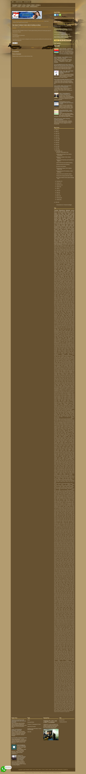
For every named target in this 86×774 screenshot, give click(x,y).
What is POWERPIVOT (68, 505)
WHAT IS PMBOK (68, 493)
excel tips (64, 554)
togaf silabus (69, 282)
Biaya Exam (65, 304)
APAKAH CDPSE (71, 291)
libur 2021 (70, 610)
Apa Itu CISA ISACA (68, 292)
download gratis (64, 225)
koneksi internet (67, 607)
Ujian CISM (57, 491)
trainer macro (60, 677)
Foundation (68, 369)
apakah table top (57, 514)
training (72, 210)
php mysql (68, 633)
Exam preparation (60, 238)
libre (66, 610)
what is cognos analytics (65, 707)
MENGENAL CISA (57, 414)
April (57, 194)
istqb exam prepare (68, 586)
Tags (61, 40)
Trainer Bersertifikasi (65, 463)
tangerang (72, 221)
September (59, 184)
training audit (69, 688)
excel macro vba (57, 232)
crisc (70, 238)
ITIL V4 (73, 390)
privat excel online (71, 640)
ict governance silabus (69, 580)
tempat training (68, 226)
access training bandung (68, 508)
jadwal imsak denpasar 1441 (59, 590)
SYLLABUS (65, 243)
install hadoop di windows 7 (64, 584)
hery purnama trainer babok (58, 576)
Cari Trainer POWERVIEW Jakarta (67, 335)
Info (58, 392)
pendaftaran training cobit (63, 628)
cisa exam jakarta (70, 534)
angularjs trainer (65, 512)
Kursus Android (65, 267)
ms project (59, 240)
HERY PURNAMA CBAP (70, 370)
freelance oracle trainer (59, 561)
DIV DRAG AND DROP (66, 358)
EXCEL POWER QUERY (67, 366)
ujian (71, 215)
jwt (61, 605)
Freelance (56, 228)
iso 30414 (62, 586)
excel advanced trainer (59, 552)
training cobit (61, 690)
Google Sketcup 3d (58, 264)
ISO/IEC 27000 (56, 385)
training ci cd (61, 689)
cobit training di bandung (65, 537)
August (58, 186)
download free (60, 278)
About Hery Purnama (31, 726)
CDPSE (72, 238)
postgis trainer (61, 234)
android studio (56, 511)
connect (69, 243)
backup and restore (60, 516)
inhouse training (63, 256)
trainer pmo (65, 681)
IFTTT (55, 211)
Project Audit (62, 433)
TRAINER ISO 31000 (64, 456)
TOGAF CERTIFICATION (70, 455)
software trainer (69, 655)
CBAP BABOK (66, 306)
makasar (65, 281)
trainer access (67, 664)
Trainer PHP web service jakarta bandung (64, 162)
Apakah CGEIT (68, 293)
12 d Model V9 (68, 289)
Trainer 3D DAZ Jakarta (65, 461)
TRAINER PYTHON (57, 458)
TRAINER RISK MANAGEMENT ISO (67, 458)
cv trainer (64, 236)
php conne (55, 633)
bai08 (73, 516)
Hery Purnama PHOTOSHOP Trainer (60, 380)
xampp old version (57, 711)
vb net (58, 704)
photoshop (64, 632)
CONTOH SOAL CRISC (67, 320)
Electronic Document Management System (67, 367)
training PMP (72, 687)
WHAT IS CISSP (71, 492)
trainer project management (70, 683)
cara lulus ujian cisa (60, 529)
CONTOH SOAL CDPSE (59, 320)
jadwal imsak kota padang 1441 (59, 591)
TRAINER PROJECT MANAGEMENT (68, 457)
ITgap (57, 391)
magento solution (59, 614)
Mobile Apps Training (67, 268)
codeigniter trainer (57, 255)
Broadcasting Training (64, 305)
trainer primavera (66, 682)
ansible (58, 513)
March (58, 195)
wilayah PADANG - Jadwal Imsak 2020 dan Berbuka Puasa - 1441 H (66, 49)
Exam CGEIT (72, 368)
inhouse (67, 211)
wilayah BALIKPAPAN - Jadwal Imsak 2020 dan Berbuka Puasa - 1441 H (66, 111)
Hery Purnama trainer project (63, 265)
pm (62, 635)
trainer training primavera (70, 685)
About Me (29, 731)
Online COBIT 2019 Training (58, 419)
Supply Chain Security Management (63, 453)
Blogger (70, 204)
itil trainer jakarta (71, 588)
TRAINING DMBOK (66, 271)
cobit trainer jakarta (66, 277)
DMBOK (55, 263)
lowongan (69, 216)
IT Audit (71, 252)
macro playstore (58, 612)
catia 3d (73, 530)
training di (62, 227)
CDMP (62, 240)
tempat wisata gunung (68, 659)
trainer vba (56, 287)
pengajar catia (56, 629)
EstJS (69, 368)
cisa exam (64, 534)
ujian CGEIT (56, 260)
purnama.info (61, 719)
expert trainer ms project (67, 555)
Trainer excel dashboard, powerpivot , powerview (17, 730)
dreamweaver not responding (65, 550)
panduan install (56, 627)
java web (72, 603)
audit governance (67, 515)
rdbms (62, 282)
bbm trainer (71, 517)
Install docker (61, 394)
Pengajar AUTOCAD (63, 428)
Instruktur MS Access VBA (69, 402)
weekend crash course (57, 706)
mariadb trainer (56, 617)
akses (71, 509)
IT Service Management (65, 266)
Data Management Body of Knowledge (62, 359)
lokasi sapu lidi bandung (66, 611)
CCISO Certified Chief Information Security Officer (62, 307)
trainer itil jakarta (59, 285)
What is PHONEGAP (60, 504)
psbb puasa (70, 642)
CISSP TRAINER (65, 316)
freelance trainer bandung (67, 563)
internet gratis (71, 585)
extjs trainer (63, 221)
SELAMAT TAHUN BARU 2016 (62, 152)
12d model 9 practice (67, 290)
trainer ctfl (70, 284)
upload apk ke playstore (70, 702)
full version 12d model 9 (61, 566)
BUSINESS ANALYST (70, 303)
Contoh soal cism (57, 356)
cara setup (68, 529)
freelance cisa (72, 559)
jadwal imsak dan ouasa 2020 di (68, 589)
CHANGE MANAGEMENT (67, 311)
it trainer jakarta (68, 280)
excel (64, 278)
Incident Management (61, 391)
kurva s (70, 608)
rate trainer (72, 236)
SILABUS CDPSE (66, 438)
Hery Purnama (68, 213)
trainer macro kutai (66, 677)
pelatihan (68, 221)
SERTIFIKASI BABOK (59, 438)
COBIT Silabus (62, 319)
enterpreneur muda (57, 551)
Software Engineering (65, 452)
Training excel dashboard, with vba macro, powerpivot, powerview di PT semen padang (21, 757)
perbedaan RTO (56, 630)
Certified (60, 344)
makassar (70, 614)
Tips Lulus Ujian (69, 460)
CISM (55, 238)
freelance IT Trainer (57, 558)
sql (59, 656)
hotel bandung (70, 577)
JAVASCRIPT (63, 407)
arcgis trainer (66, 514)
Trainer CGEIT (65, 254)
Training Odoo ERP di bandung (59, 480)
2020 (56, 140)
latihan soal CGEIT (57, 609)
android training (67, 511)
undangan (69, 235)
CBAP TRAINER (71, 306)
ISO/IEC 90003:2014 (70, 385)
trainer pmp (68, 259)
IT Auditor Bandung (62, 387)
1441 (71, 290)
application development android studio (67, 275)
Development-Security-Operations (66, 362)
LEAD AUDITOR (65, 413)
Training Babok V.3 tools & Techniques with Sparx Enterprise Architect (66, 102)
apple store (62, 514)
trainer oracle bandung (61, 679)
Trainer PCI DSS (67, 469)
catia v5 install (67, 531)
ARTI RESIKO (59, 292)
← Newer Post (15, 47)
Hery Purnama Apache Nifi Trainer (63, 378)
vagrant (55, 704)
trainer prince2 (56, 683)
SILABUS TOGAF (59, 440)
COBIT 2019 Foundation (63, 318)
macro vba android (60, 613)
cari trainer (61, 213)
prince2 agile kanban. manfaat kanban (66, 639)
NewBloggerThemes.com (57, 772)
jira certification (60, 281)
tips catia (55, 662)
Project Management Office (62, 434)
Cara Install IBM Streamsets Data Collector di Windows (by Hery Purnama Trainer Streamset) (63, 29)
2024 (56, 133)
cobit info (60, 537)
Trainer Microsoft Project (60, 469)
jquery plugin (63, 604)
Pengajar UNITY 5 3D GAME (69, 432)
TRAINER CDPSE (57, 271)
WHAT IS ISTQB (62, 493)
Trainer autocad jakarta (61, 272)
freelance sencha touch (63, 562)
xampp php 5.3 (62, 711)
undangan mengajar (65, 701)
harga (59, 216)
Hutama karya (69, 382)
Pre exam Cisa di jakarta (61, 166)
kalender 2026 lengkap (70, 605)
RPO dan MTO (71, 435)
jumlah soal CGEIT (57, 605)
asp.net (63, 515)
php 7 (69, 632)
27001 (60, 291)
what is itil (64, 288)
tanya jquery (58, 659)
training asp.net (64, 688)
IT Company (67, 387)
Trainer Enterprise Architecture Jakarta (64, 465)
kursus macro (66, 608)
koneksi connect (61, 607)
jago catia (72, 601)
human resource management (61, 580)
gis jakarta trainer (71, 567)
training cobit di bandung (67, 690)
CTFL (70, 242)
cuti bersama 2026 (71, 540)
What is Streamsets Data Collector (67, 507)
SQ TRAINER (70, 441)
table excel (70, 657)
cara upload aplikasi (59, 530)
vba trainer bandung (62, 704)
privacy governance (63, 640)
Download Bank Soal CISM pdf (62, 363)
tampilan (61, 658)
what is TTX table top (57, 707)
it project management (61, 280)
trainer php (59, 680)
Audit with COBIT (61, 261)
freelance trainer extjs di (63, 564)
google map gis (69, 568)
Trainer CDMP (67, 464)
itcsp (67, 588)
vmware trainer (67, 704)
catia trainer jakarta (61, 531)
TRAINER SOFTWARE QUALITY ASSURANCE (62, 459)
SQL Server (56, 239)
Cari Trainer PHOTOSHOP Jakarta (67, 333)
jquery (73, 256)
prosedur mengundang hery (58, 642)
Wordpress (63, 508)
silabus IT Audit (69, 650)
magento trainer (65, 614)
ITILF (73, 244)
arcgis (55, 276)
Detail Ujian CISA (57, 362)
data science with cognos (63, 542)
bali (69, 230)
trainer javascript (66, 676)
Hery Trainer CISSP (63, 382)
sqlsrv (61, 656)
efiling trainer (71, 231)
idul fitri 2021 (60, 581)
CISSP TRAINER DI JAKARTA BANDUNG (21, 746)
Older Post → (50, 47)
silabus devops (64, 653)
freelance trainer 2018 (70, 562)
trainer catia (62, 665)
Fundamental (72, 369)
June (57, 190)
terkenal (68, 218)
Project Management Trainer (68, 269)
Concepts (58, 353)
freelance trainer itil (71, 564)
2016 (56, 148)
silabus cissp (58, 652)
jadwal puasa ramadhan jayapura (64, 600)
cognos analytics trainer (60, 538)
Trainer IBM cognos (71, 467)
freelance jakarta (71, 222)
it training (72, 280)
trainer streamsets (62, 684)
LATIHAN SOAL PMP (58, 413)
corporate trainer (66, 228)
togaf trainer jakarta (63, 258)
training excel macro (59, 214)
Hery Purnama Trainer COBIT (64, 381)
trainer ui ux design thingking (67, 686)
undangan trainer (71, 701)
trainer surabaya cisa (68, 684)
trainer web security (62, 687)
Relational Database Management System (62, 436)
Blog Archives (67, 40)
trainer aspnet (58, 665)
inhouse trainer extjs (64, 583)
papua (55, 282)
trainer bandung (59, 244)
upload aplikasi (56, 703)
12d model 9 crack (60, 290)
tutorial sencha (56, 700)
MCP (73, 413)
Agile (62, 260)
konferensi (72, 607)
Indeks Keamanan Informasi (69, 391)
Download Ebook (30, 722)
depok (64, 222)
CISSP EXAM (60, 316)
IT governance (61, 388)
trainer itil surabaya (63, 675)
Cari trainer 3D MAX (60, 340)
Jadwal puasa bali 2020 (58, 410)
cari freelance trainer (65, 231)
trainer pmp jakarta (71, 681)
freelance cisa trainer (57, 560)
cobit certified (66, 536)
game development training (61, 567)
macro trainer (63, 612)
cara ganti (68, 528)
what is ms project (69, 708)
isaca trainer (56, 586)
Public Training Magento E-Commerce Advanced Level (65, 94)
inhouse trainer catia (57, 583)
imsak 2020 (70, 581)
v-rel (73, 703)
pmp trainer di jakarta (67, 636)
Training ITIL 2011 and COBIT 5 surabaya (50, 721)
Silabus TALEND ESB (63, 451)
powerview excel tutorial (67, 637)
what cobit (72, 706)
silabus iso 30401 (69, 653)
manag (73, 614)
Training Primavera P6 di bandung (62, 164)
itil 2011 (55, 281)
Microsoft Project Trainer (68, 415)
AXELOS (63, 292)
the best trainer (57, 258)
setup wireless (63, 650)
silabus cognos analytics (70, 652)
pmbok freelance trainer (68, 635)
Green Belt (56, 370)
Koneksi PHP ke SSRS (61, 412)
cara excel (65, 528)
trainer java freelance (60, 676)
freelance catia (67, 559)
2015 (56, 149)
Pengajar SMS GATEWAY (67, 431)
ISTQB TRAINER (59, 386)
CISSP (71, 244)
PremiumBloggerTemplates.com (47, 772)
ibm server (64, 216)
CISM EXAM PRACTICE (68, 314)
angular (55, 512)
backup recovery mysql (68, 516)
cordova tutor (56, 539)
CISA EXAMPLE (63, 313)
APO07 (55, 292)
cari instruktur (57, 225)
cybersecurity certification (58, 541)
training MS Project (62, 287)
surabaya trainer (68, 656)
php (57, 282)
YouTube (59, 211)
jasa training (65, 233)
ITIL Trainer (72, 266)
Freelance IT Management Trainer (34, 724)
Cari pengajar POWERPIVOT (67, 338)
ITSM (55, 391)
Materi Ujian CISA (61, 415)
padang (73, 626)
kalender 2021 (64, 605)
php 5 (67, 632)
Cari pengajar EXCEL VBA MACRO (66, 337)
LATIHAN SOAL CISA (58, 268)
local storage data (57, 611)
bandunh (63, 517)
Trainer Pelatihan (19, 1)
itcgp (62, 588)
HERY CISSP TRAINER (62, 370)
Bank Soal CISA (60, 304)
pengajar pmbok (61, 629)
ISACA (73, 242)
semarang (65, 282)
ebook (71, 255)
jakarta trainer (69, 256)
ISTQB (55, 386)
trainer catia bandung (68, 665)
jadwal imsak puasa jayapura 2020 (63, 592)
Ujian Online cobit (69, 491)
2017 (56, 146)
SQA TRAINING (60, 442)
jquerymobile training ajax (70, 604)
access (58, 221)
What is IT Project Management (66, 503)
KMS (61, 411)
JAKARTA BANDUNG (57, 407)
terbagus (64, 218)
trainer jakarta (62, 259)
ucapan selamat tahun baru (68, 700)
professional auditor (63, 641)
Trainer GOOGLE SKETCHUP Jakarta (60, 467)
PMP (73, 240)
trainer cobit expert (60, 667)
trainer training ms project (61, 685)
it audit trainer (58, 587)
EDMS (62, 365)
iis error (67, 581)
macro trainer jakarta (69, 612)
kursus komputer (60, 608)
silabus (55, 213)
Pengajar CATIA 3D (57, 429)
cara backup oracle (62, 527)
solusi (73, 655)
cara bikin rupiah (68, 527)
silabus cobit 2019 (63, 652)
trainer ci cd (59, 666)
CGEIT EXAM (67, 310)
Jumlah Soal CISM (57, 411)
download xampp (57, 550)
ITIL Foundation (64, 389)
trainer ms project (64, 229)
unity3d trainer (63, 702)
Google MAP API (66, 252)
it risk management (66, 587)
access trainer (69, 273)
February (58, 197)
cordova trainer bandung (70, 538)
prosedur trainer (65, 642)
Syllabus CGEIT (56, 454)
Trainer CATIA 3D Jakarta (61, 464)
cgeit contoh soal (57, 533)
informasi (67, 582)
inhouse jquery (34, 21)
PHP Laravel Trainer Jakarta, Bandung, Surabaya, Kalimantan (62, 119)
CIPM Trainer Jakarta (68, 312)
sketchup (61, 215)
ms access (56, 223)
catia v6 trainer (71, 531)
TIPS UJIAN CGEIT (63, 455)
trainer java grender (64, 219)
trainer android (59, 283)
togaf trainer (70, 662)
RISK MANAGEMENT (64, 435)
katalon (73, 606)
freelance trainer (62, 220)
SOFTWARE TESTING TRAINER (61, 441)
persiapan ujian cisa (62, 630)
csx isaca (59, 540)
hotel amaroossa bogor (63, 577)
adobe (73, 273)
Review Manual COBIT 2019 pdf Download (65, 437)
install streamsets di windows (63, 585)
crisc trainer (56, 540)
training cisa (65, 689)
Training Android (68, 272)
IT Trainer (59, 253)
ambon (60, 510)
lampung (73, 608)
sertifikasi (66, 257)
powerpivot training (59, 637)
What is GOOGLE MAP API (66, 502)
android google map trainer (66, 510)
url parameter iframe (69, 703)
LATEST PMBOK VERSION (69, 412)
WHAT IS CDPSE (66, 492)
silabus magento (64, 654)
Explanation (64, 369)
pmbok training (61, 636)
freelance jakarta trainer (66, 232)
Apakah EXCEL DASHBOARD (59, 295)
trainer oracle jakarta (68, 679)
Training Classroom (63, 721)
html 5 (55, 580)
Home (13, 1)
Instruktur (65, 238)
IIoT (54, 383)
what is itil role (63, 708)
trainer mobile (56, 678)
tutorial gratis (67, 227)
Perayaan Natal (56, 433)
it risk (62, 587)
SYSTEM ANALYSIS (71, 443)
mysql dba (71, 225)
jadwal (61, 239)
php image (59, 633)
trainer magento (71, 677)
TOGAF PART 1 (57, 456)
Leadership (70, 413)
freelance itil (61, 279)
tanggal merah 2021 (66, 658)
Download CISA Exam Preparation (63, 364)
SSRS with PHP (67, 442)
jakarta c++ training (57, 602)
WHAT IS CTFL (56, 493)
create (65, 539)
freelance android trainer (60, 559)
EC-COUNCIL (64, 263)
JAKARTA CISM (57, 267)
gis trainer (72, 228)
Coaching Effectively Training (66, 352)
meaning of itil (69, 617)
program (68, 641)
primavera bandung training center (69, 638)
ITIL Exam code (70, 388)
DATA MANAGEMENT (58, 252)
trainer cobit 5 (68, 666)
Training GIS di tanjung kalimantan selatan (64, 175)
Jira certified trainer (71, 410)
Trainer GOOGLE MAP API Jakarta (68, 466)
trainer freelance (66, 239)
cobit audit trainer (61, 536)
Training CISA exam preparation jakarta (63, 173)
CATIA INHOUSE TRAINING (58, 306)
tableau (73, 657)
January (58, 199)
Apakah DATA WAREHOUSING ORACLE (67, 294)
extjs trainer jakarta (66, 556)
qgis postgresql (68, 234)
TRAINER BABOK (70, 270)
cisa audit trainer (59, 534)
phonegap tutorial (59, 632)
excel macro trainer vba (70, 278)
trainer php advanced (65, 680)
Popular (56, 40)
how (59, 242)
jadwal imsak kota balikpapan (69, 590)
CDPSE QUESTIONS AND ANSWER (68, 309)
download (56, 242)
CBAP (68, 244)
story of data (64, 656)
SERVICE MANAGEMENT (59, 270)
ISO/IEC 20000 (71, 384)
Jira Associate (65, 410)
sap (73, 216)
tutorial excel (67, 699)
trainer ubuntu (56, 686)
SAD (73, 437)
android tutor (72, 511)
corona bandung (61, 539)
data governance (64, 255)
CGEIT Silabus (60, 311)
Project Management (58, 243)
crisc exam (67, 539)
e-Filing (71, 550)
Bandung (62, 210)
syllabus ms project (60, 657)
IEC (72, 382)
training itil (56, 288)
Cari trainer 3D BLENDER (66, 339)
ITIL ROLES (61, 390)
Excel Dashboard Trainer (58, 369)
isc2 (58, 586)
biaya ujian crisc (65, 518)
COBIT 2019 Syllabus (70, 318)
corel (57, 278)
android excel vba (64, 274)
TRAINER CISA (62, 241)
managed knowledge (66, 615)
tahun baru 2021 (56, 658)
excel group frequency (70, 552)
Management (63, 414)
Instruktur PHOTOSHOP (58, 403)
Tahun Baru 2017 (59, 460)
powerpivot (56, 226)
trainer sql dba (56, 684)
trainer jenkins (72, 676)
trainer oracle (64, 285)
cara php (65, 529)
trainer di (65, 242)
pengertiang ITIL (67, 629)
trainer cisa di (63, 666)
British (60, 305)
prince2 (59, 282)
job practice (59, 604)
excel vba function (59, 555)
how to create (72, 579)
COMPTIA (66, 319)
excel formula (65, 552)
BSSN (55, 303)
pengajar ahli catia (71, 628)
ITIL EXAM (66, 388)
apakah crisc (72, 513)
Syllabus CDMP (71, 453)
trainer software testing (64, 286)
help (64, 279)
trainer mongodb (61, 678)
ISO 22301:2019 (70, 383)
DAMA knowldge (66, 357)
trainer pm (61, 681)
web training (72, 705)
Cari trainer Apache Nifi (66, 341)
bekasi (71, 220)
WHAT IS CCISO (60, 492)
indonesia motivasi (62, 582)
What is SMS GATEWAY (63, 506)
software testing (71, 257)
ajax (73, 213)
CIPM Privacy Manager (60, 312)
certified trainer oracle (70, 532)
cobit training (59, 222)
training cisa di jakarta (70, 287)
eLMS (73, 550)
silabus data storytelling (57, 653)
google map (58, 256)
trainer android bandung (67, 283)
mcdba (65, 617)
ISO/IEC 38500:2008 (63, 385)
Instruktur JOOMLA (62, 402)
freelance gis (64, 560)
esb (61, 551)
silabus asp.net (69, 651)
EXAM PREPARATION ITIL (58, 366)
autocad (58, 276)
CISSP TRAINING (60, 317)
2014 (56, 202)
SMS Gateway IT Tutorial (66, 440)
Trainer (56, 210)
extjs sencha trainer (60, 556)
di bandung (71, 241)
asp (57, 515)
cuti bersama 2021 (65, 540)
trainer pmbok (69, 285)
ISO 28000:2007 (63, 384)
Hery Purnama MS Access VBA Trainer (68, 379)
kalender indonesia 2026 (58, 606)
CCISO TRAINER (57, 308)
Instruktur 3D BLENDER (67, 394)
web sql (68, 705)
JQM (61, 267)
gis (67, 567)
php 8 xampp (72, 632)
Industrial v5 (56, 392)
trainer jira (55, 677)
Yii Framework (71, 254)
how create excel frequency (65, 579)
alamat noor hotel (57, 274)
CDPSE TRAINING (57, 310)
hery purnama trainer (68, 279)
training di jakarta (70, 237)
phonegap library (68, 631)
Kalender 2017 (64, 411)
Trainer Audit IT (59, 463)
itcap (60, 588)
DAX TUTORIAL (59, 358)
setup (59, 650)
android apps (66, 230)
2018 (56, 144)
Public (60, 435)
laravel (72, 214)
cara (71, 211)
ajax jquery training (19, 21)
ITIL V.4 (64, 390)
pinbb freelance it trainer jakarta (66, 634)
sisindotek (64, 226)
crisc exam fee (72, 539)
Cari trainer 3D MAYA (67, 340)
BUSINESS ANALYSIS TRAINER (61, 303)
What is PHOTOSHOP (67, 504)
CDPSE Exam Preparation (58, 309)
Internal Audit (65, 406)
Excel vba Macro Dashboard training (19, 737)
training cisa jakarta (71, 689)
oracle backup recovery (61, 626)
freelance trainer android (58, 563)
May (57, 192)
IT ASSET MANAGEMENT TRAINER (67, 386)
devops (68, 255)
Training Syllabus (57, 481)
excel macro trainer (57, 553)
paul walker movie (62, 627)
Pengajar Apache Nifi (70, 428)
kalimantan (63, 606)
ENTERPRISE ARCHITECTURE (69, 365)
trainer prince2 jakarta (62, 683)
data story (69, 542)
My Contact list (27, 1)
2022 (56, 137)
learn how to (59, 610)
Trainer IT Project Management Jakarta (60, 468)
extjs (66, 222)
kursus (58, 229)
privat (67, 640)
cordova (65, 538)
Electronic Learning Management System (60, 368)
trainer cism (69, 258)
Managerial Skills (69, 414)
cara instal (67, 276)
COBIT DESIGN (56, 319)
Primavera (56, 241)
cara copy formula (60, 528)
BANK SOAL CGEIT (68, 261)
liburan (73, 610)
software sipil (65, 655)
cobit (64, 215)
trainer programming (62, 235)
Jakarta (68, 210)
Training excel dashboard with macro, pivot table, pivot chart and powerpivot (19, 721)
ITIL (73, 211)
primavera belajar (57, 639)
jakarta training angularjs (63, 603)
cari (68, 238)
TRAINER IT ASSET (57, 457)
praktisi (60, 226)
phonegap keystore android (61, 631)
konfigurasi (55, 608)
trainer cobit (65, 284)
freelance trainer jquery (27, 21)
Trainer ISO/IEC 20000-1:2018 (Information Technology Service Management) (62, 86)
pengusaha (72, 629)
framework (72, 557)
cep (61, 277)
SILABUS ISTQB (59, 439)
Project (73, 253)
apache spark (61, 513)
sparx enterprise (56, 656)
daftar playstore (56, 542)
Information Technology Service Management (63, 393)
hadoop (67, 215)
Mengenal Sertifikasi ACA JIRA (60, 32)
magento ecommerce (67, 613)
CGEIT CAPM (62, 310)
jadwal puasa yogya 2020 (67, 601)
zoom (68, 711)
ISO (67, 383)
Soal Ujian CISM (59, 452)
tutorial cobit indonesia (61, 699)
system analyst (65, 657)
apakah (68, 220)
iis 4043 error (64, 581)
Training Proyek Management (69, 480)
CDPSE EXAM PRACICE (70, 308)
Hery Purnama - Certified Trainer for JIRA (62, 34)
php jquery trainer (41, 21)
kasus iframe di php (69, 606)
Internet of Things (71, 406)
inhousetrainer (56, 584)
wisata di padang (63, 709)
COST (59, 321)
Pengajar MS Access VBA (58, 431)
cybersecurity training (65, 541)
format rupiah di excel (67, 557)
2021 (56, 138)
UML (55, 491)
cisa (62, 228)
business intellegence (70, 223)
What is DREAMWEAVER (67, 501)
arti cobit (70, 514)
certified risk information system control (60, 532)
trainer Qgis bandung (61, 664)
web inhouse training (63, 705)
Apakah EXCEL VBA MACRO (69, 295)
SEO (55, 438)
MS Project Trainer (67, 253)
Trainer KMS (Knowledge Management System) (64, 79)
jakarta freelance (69, 602)
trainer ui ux (61, 686)
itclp (64, 588)
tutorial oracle (72, 699)
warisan (71, 704)
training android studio (57, 688)
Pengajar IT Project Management (68, 430)
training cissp (56, 690)
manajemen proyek (60, 616)
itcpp (66, 588)
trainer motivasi (66, 678)
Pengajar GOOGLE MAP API (66, 429)
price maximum (61, 638)
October (58, 183)
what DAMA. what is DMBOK (66, 706)
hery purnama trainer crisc (68, 576)
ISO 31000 (59, 266)
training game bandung (67, 691)
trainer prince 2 (71, 682)
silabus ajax (64, 651)
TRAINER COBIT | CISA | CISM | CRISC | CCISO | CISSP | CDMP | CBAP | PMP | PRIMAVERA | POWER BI (26, 7)
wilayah (58, 709)
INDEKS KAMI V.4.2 (58, 383)
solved (61, 242)
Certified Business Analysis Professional (68, 344)
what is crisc (71, 707)
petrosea (67, 630)
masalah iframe (61, 617)
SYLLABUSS (66, 443)
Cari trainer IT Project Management (66, 342)
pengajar (56, 215)
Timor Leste (64, 460)
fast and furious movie (60, 557)
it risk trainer (71, 587)
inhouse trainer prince (70, 583)
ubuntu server (61, 700)
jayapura (55, 604)
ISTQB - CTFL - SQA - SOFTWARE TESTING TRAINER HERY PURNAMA (66, 72)
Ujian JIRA (64, 491)
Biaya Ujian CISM (69, 304)
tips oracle (62, 662)
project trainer (72, 641)
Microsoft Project (62, 223)
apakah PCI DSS (67, 513)
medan (68, 281)
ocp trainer (72, 281)
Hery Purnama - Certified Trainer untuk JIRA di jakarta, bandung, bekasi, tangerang (63, 37)
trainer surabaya (71, 286)
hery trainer (67, 214)
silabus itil (60, 654)
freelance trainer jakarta (58, 565)
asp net (60, 515)
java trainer (69, 603)
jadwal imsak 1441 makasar (58, 589)
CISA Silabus (61, 314)
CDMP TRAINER (63, 308)
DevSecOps (60, 263)
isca (60, 586)
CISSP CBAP (60, 262)
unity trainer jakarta (57, 702)
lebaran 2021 (63, 610)
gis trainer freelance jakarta (62, 568)
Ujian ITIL (61, 491)
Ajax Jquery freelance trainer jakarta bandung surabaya (26, 25)
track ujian (60, 663)
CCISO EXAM (72, 307)
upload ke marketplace (62, 703)
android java (72, 510)
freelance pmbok (66, 561)
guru (55, 229)
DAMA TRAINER (60, 357)
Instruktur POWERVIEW (64, 404)
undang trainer (59, 701)
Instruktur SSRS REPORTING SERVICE (64, 405)
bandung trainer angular (58, 517)
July (57, 188)
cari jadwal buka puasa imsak (67, 530)
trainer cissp (61, 284)
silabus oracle (69, 654)
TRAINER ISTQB (71, 456)
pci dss (67, 627)
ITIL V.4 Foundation (69, 390)
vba (70, 239)
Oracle (55, 222)
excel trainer (56, 279)
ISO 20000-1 (70, 265)
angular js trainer (60, 512)
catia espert (56, 531)
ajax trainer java (67, 509)
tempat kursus (57, 218)
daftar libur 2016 (71, 541)
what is (72, 227)
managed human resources (58, 615)
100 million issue (63, 289)
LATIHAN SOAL (71, 267)
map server (72, 616)
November (59, 181)
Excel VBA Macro (71, 263)
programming (62, 257)
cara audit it (56, 527)
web (60, 260)
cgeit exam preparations (64, 533)
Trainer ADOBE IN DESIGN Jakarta (62, 462)
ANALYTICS (66, 291)
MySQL (59, 228)
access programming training (61, 273)
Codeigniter (69, 240)
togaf (61, 236)
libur (68, 610)
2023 (56, 135)
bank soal (66, 517)
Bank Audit (55, 304)
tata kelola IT (62, 659)
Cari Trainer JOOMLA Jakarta (65, 331)
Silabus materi (70, 451)
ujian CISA (60, 288)
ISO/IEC (67, 384)
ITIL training (60, 230)
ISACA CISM (64, 383)
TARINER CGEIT (57, 455)
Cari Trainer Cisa (63, 329)
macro (68, 236)
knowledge (55, 607)
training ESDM (67, 687)
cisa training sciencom (66, 535)
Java (62, 253)
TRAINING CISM (57, 254)
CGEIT (65, 240)
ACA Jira (62, 291)
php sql (72, 633)
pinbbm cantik (59, 635)
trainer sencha (64, 237)
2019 (56, 142)
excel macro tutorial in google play (66, 553)
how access (70, 578)
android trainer (61, 511)
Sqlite (66, 270)
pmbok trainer (56, 257)
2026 (56, 129)
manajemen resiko (67, 616)
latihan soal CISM (64, 609)
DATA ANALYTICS (71, 262)
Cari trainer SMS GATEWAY (66, 343)
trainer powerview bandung (58, 682)
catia (58, 236)
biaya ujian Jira (59, 518)
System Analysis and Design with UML (67, 454)
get (66, 567)
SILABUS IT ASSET (65, 439)
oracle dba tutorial (68, 626)
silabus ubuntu (60, 655)
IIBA (73, 382)
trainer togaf (72, 259)
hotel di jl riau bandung (64, 578)
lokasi (61, 611)
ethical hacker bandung (65, 551)
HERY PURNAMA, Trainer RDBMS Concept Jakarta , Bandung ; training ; (63, 58)
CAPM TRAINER (71, 305)
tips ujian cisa (66, 662)
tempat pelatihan (57, 237)
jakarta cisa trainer (63, 602)
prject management (57, 641)
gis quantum (56, 568)
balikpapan (62, 276)
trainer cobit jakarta (66, 667)
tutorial (63, 211)
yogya (67, 711)
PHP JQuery (59, 269)
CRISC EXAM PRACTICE (65, 321)
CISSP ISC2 (65, 262)
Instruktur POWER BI (67, 403)
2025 (56, 131)
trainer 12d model (66, 663)
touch (58, 663)
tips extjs (58, 662)
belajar (67, 241)
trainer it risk (58, 675)
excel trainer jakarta (69, 554)
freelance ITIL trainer (64, 558)
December (59, 151)
